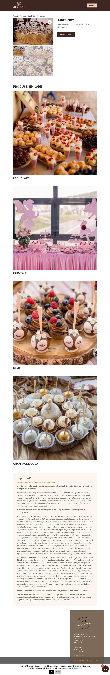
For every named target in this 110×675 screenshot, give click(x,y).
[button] (49, 22)
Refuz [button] (58, 672)
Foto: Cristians (94, 660)
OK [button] (52, 672)
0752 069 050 (78, 649)
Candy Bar (32, 16)
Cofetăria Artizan (83, 624)
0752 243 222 (78, 642)
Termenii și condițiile (74, 668)
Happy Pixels (85, 660)
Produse (22, 16)
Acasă (15, 16)
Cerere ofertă (65, 34)
